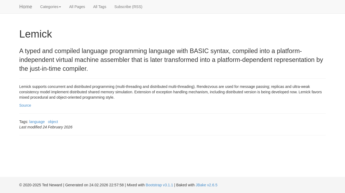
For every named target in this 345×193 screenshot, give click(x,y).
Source (25, 105)
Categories (50, 7)
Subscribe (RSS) (128, 7)
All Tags (99, 7)
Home (25, 6)
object (53, 122)
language (37, 122)
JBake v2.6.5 (207, 185)
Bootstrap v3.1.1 (159, 185)
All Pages (77, 7)
